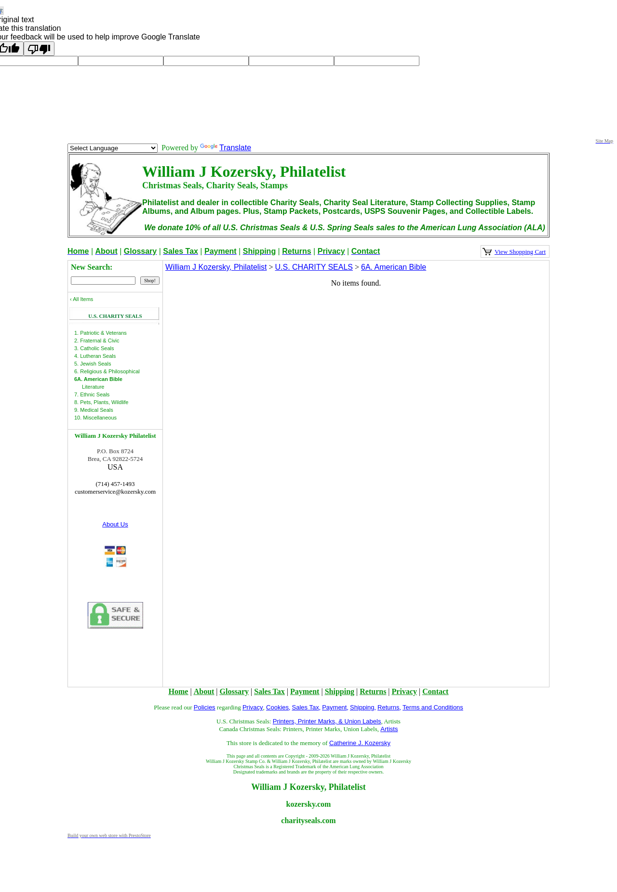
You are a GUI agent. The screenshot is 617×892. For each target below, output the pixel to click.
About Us (115, 524)
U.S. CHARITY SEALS (314, 267)
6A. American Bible (393, 267)
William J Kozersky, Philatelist (216, 267)
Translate (225, 148)
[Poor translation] (39, 48)
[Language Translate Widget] (112, 148)
